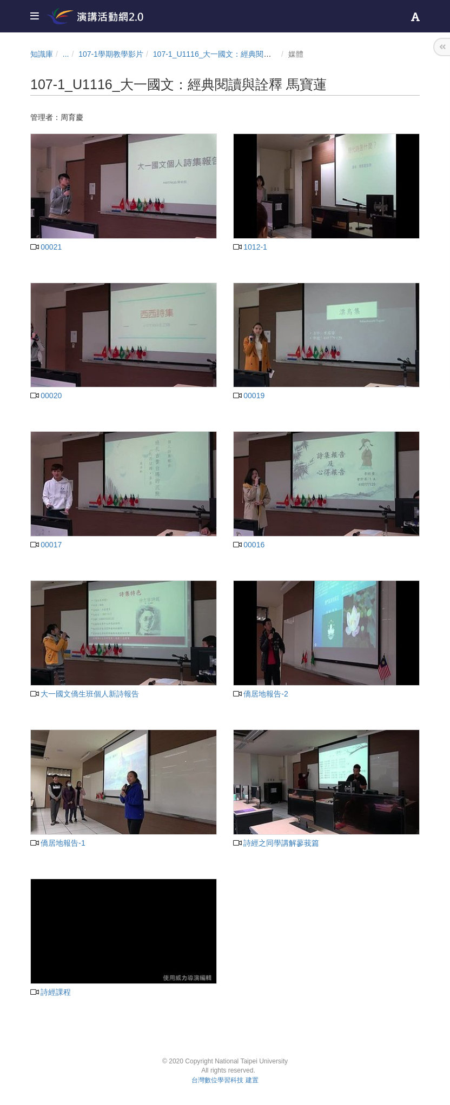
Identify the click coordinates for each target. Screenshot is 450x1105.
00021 (46, 247)
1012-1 (250, 247)
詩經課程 (50, 992)
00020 (46, 395)
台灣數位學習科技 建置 (224, 1080)
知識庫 (41, 54)
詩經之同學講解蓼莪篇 (276, 843)
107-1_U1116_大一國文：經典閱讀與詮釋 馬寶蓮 (236, 54)
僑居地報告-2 (260, 693)
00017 (46, 544)
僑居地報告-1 (57, 843)
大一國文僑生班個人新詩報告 (84, 693)
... (66, 54)
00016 (248, 544)
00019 (248, 395)
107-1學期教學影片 (110, 54)
